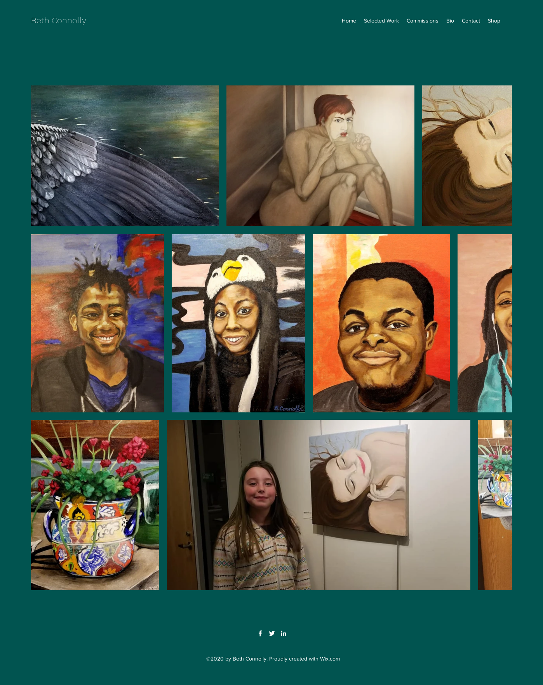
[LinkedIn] (283, 633)
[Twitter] (272, 633)
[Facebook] (260, 633)
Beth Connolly (58, 20)
